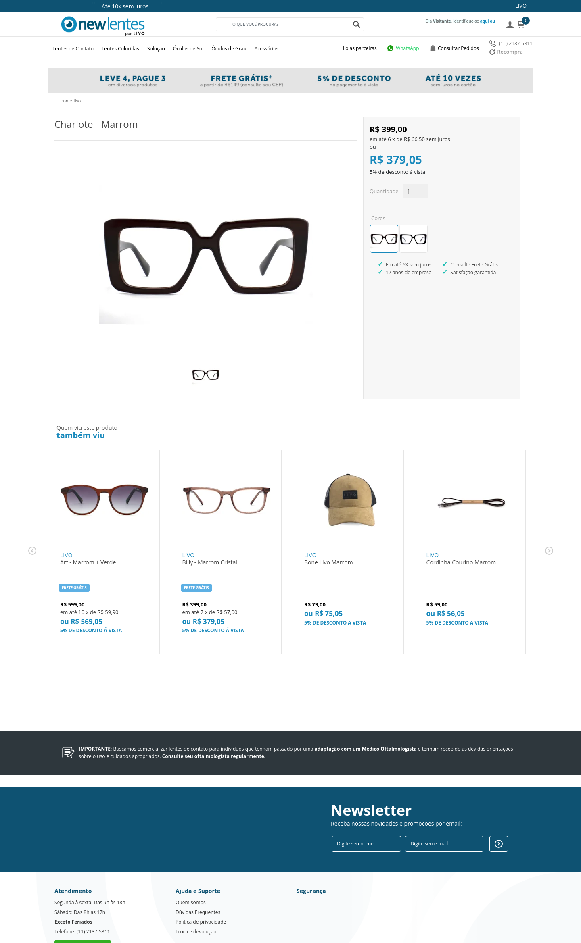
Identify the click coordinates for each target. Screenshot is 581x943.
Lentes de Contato (73, 48)
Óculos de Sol (188, 48)
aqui (484, 21)
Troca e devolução (196, 901)
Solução (156, 48)
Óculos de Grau (228, 48)
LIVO (521, 5)
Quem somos (191, 872)
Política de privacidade (201, 892)
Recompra (506, 51)
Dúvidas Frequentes (198, 882)
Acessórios (267, 48)
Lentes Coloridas (120, 48)
